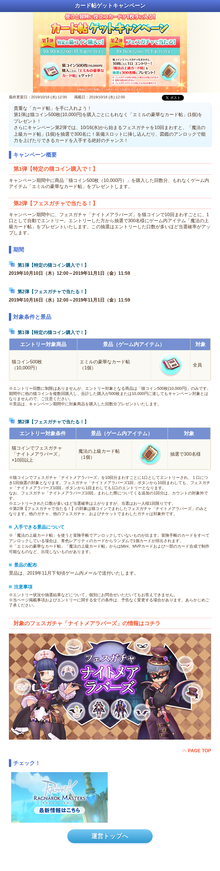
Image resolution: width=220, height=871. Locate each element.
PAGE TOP (199, 750)
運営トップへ (110, 836)
